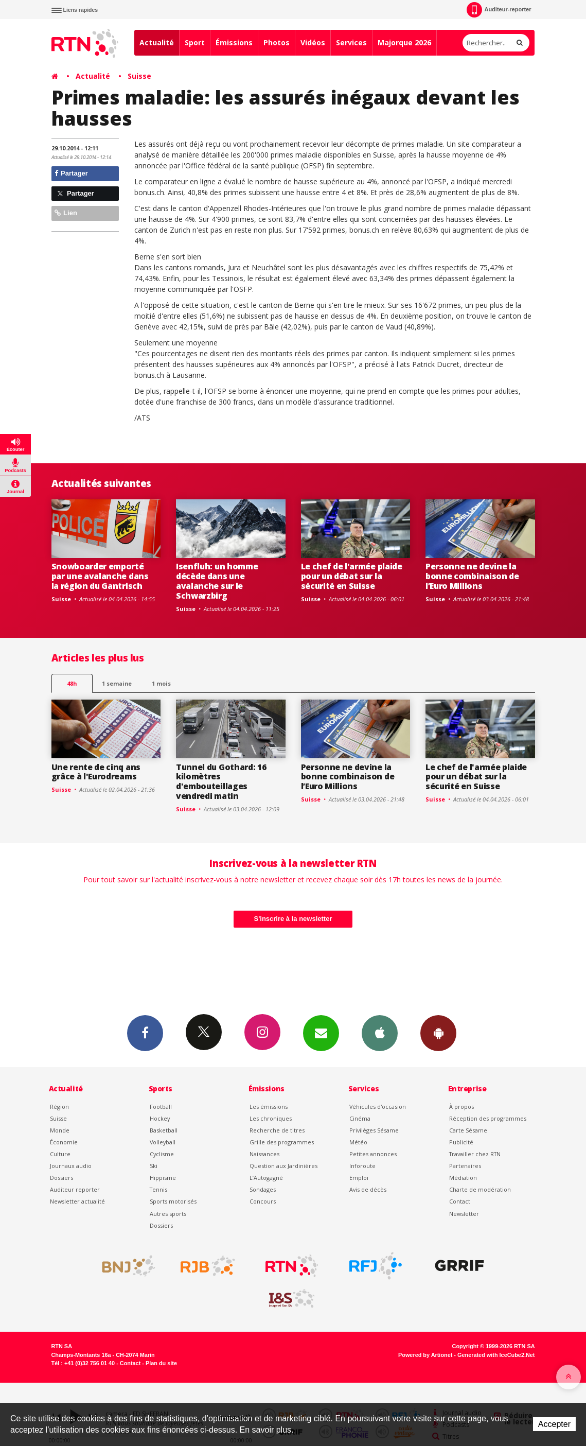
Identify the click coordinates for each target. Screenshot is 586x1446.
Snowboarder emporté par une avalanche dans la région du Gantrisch (100, 576)
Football (161, 1106)
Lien (66, 213)
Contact (459, 1201)
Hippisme (163, 1177)
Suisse (139, 76)
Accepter (554, 1424)
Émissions (234, 42)
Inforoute (362, 1165)
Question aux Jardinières (283, 1165)
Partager (71, 173)
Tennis (158, 1189)
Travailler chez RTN (475, 1154)
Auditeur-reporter (499, 10)
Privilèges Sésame (374, 1130)
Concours (263, 1201)
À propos (461, 1106)
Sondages (263, 1189)
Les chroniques (271, 1118)
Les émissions (269, 1106)
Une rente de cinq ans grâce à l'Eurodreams (95, 771)
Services (351, 42)
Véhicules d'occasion (377, 1106)
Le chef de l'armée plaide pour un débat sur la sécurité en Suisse (351, 576)
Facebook (145, 1032)
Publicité (461, 1142)
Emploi (358, 1177)
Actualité (156, 42)
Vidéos (312, 42)
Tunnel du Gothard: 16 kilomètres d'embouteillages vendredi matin (221, 781)
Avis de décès (367, 1189)
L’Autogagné (266, 1177)
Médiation (463, 1177)
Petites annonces (373, 1154)
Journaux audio (71, 1165)
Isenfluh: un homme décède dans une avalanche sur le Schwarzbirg (217, 581)
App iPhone (380, 1032)
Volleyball (162, 1142)
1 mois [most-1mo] (161, 683)
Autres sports (168, 1213)
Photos (276, 42)
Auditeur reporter (75, 1189)
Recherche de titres (277, 1130)
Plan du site (161, 1363)
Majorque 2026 (404, 42)
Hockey (160, 1118)
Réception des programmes (487, 1118)
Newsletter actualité (77, 1201)
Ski (153, 1165)
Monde (59, 1130)
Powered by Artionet (425, 1355)
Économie (64, 1142)
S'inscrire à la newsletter (293, 918)
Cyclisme (162, 1154)
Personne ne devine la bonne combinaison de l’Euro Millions (472, 576)
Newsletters (321, 1032)
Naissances (264, 1154)
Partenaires (465, 1165)
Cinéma (359, 1118)
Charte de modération (480, 1189)
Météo (358, 1142)
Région (59, 1106)
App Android (438, 1032)
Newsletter (464, 1213)
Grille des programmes (282, 1142)
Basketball (163, 1130)
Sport (195, 42)
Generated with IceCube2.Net (496, 1355)
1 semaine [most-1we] (117, 683)
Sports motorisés (173, 1201)
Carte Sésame (468, 1130)
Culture (60, 1154)
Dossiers (61, 1177)
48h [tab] (72, 683)
